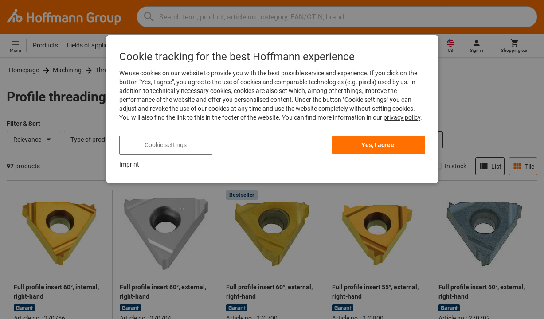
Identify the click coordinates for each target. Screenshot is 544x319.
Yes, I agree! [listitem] (378, 144)
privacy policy (402, 117)
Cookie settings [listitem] (166, 144)
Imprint (129, 164)
